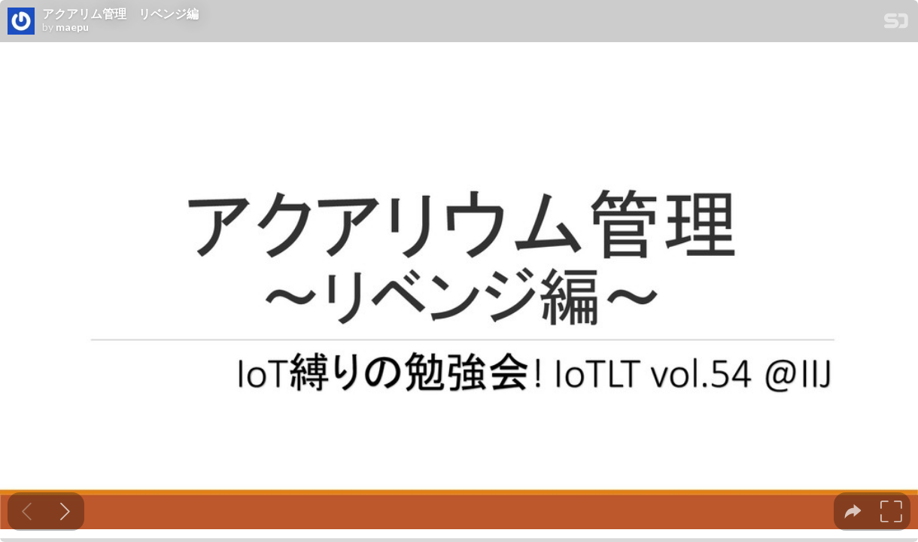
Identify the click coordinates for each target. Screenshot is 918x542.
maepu (72, 27)
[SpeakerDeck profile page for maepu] (21, 22)
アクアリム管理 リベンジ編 (120, 14)
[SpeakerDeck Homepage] (896, 24)
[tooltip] (853, 511)
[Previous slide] (27, 511)
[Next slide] (65, 511)
